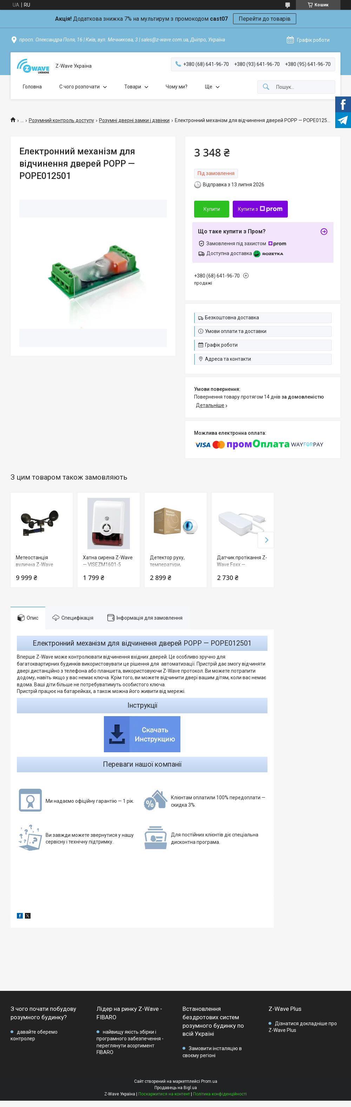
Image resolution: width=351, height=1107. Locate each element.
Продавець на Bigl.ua (175, 1087)
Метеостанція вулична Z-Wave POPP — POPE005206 (40, 564)
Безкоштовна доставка (232, 317)
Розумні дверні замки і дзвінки (134, 120)
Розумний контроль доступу (61, 120)
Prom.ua (209, 1081)
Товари (132, 86)
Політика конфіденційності (220, 1094)
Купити (212, 209)
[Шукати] (266, 87)
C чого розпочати (79, 86)
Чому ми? (176, 86)
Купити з (260, 209)
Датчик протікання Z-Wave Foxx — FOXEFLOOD (242, 564)
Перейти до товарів (265, 18)
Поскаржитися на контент (164, 1094)
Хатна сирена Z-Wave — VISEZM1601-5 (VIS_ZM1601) (108, 564)
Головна (32, 86)
